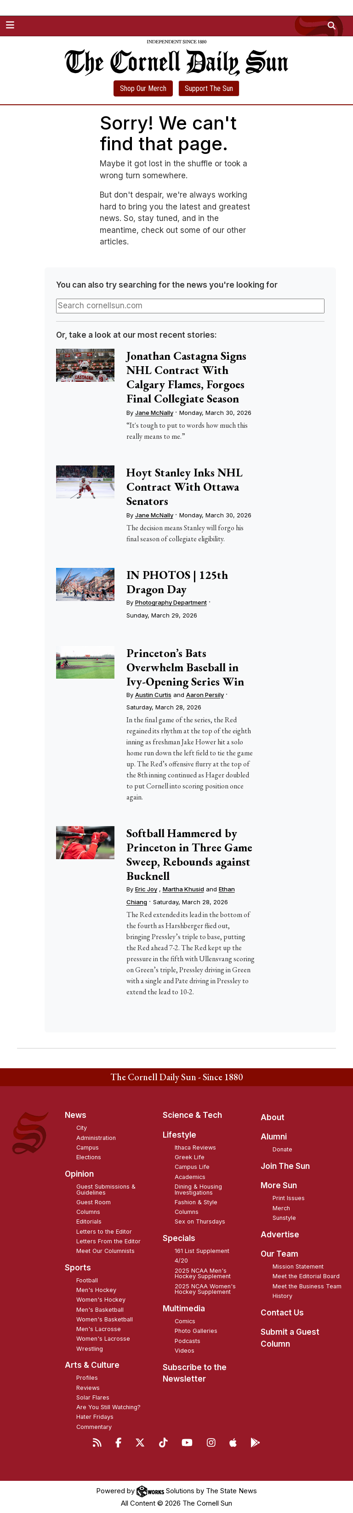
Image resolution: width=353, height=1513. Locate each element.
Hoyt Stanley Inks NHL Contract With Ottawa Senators (184, 486)
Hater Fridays (95, 1416)
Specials (179, 1238)
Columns (88, 1211)
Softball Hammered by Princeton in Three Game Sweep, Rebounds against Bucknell (189, 854)
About (273, 1117)
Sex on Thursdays (200, 1221)
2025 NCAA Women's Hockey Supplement (205, 1289)
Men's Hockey (96, 1289)
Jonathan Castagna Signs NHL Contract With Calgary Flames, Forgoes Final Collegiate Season (186, 377)
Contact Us (282, 1312)
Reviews (88, 1387)
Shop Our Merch (143, 88)
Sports (78, 1267)
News (75, 1115)
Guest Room (93, 1202)
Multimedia (184, 1308)
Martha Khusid (183, 889)
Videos (184, 1350)
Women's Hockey (100, 1299)
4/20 (181, 1260)
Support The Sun (209, 88)
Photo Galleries (196, 1330)
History (282, 1295)
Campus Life (192, 1166)
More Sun (279, 1185)
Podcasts (187, 1340)
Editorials (89, 1221)
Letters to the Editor (104, 1231)
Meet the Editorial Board (306, 1276)
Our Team (279, 1253)
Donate (282, 1149)
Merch (281, 1208)
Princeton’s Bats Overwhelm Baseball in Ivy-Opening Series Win (185, 667)
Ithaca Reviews (195, 1147)
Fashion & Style (196, 1202)
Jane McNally (154, 412)
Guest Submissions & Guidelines (106, 1189)
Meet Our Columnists (105, 1250)
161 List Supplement (202, 1250)
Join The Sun (285, 1166)
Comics (185, 1321)
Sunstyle (284, 1217)
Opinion (79, 1174)
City (81, 1127)
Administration (96, 1137)
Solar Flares (92, 1397)
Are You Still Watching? (108, 1407)
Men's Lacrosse (98, 1329)
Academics (190, 1176)
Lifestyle (179, 1134)
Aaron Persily (205, 694)
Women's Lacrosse (103, 1338)
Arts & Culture (92, 1365)
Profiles (87, 1377)
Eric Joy (146, 889)
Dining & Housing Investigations (198, 1189)
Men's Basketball (100, 1309)
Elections (88, 1157)
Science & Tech (192, 1115)
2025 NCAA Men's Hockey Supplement (203, 1273)
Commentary (94, 1426)
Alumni (274, 1136)
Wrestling (89, 1348)
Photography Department (171, 602)
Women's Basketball (104, 1319)
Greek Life (190, 1157)
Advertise (280, 1234)
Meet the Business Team (307, 1286)
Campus (87, 1147)
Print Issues (289, 1198)
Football (87, 1280)
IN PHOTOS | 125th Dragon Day (177, 581)
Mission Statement (298, 1266)
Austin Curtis (153, 694)
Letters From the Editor (108, 1241)
